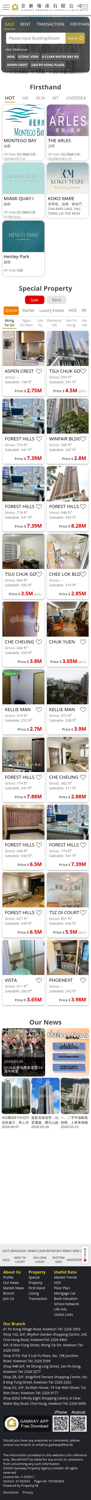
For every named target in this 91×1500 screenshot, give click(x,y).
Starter (28, 310)
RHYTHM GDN (59, 1260)
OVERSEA (76, 98)
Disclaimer (11, 1492)
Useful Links (63, 1314)
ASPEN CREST (17, 65)
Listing (34, 1293)
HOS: (6, 1260)
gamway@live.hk (61, 1444)
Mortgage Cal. (65, 1293)
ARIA (11, 56)
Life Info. (60, 1309)
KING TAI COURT (20, 1260)
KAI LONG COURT (40, 1260)
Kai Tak (84, 322)
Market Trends (65, 1277)
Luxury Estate (51, 310)
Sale (9, 24)
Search (72, 38)
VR (84, 310)
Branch (8, 1293)
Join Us (8, 1298)
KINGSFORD (75, 1260)
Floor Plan (62, 1288)
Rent (25, 24)
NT (55, 98)
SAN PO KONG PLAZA (47, 65)
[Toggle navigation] (6, 7)
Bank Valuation (66, 1298)
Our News (11, 1282)
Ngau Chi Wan (26, 322)
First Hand (37, 1288)
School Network (66, 1304)
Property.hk (30, 1485)
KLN (40, 98)
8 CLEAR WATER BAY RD (60, 56)
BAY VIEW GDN (76, 1251)
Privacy (28, 1492)
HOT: (6, 1251)
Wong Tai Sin (9, 322)
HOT (10, 98)
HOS (73, 310)
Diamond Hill (54, 322)
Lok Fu (40, 322)
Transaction (50, 24)
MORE (85, 1254)
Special (11, 310)
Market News (13, 1288)
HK (25, 98)
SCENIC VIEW (28, 56)
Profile (8, 1277)
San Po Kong (71, 322)
